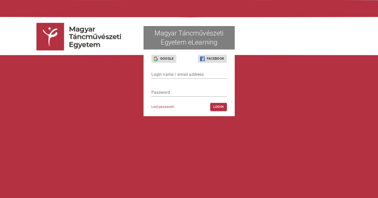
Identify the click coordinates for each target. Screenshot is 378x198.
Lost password (162, 107)
